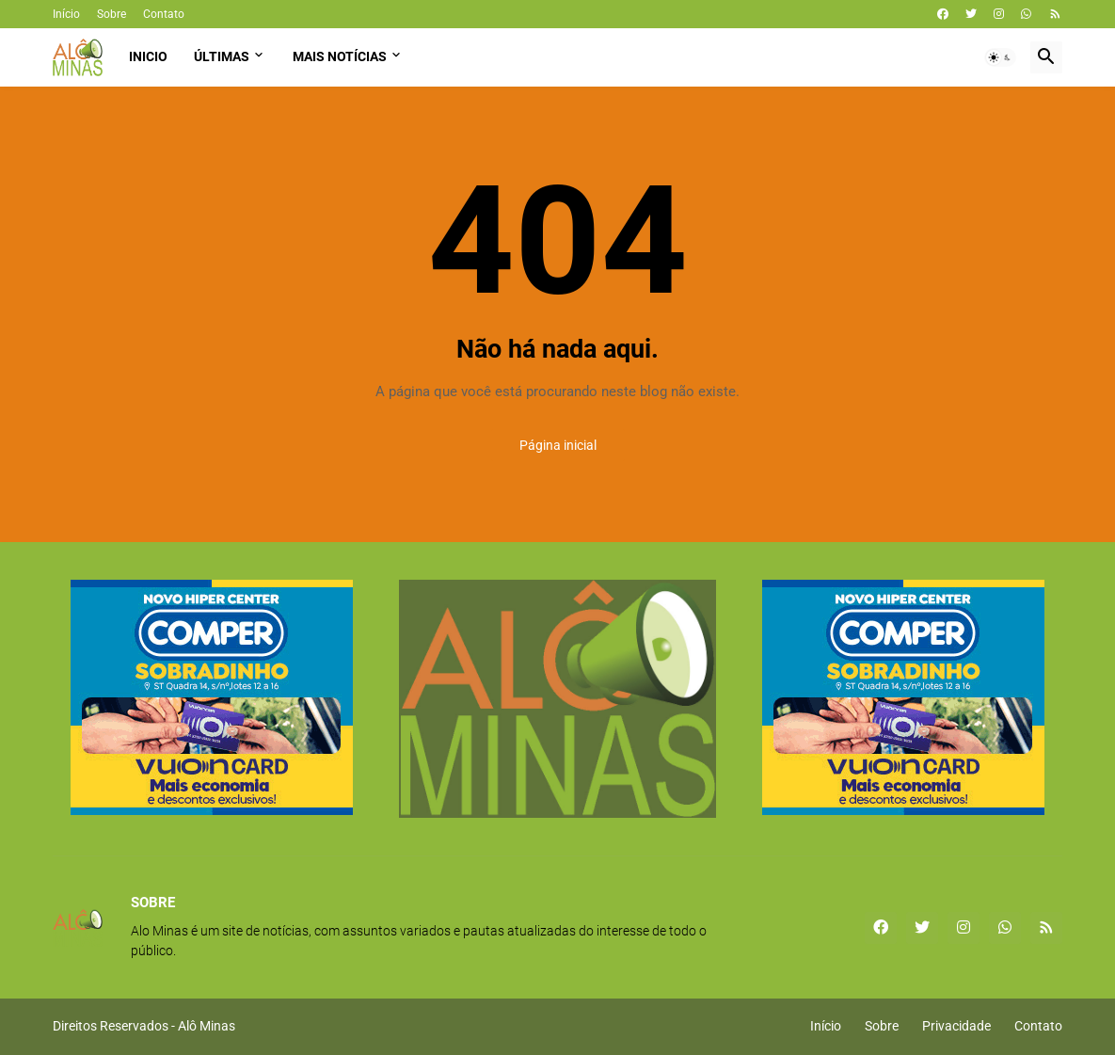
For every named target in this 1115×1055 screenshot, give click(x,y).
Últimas (221, 56)
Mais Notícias (340, 56)
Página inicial (558, 445)
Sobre (111, 14)
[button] (1000, 57)
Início (66, 14)
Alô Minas (206, 1025)
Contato (163, 14)
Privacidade (956, 1025)
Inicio (148, 56)
